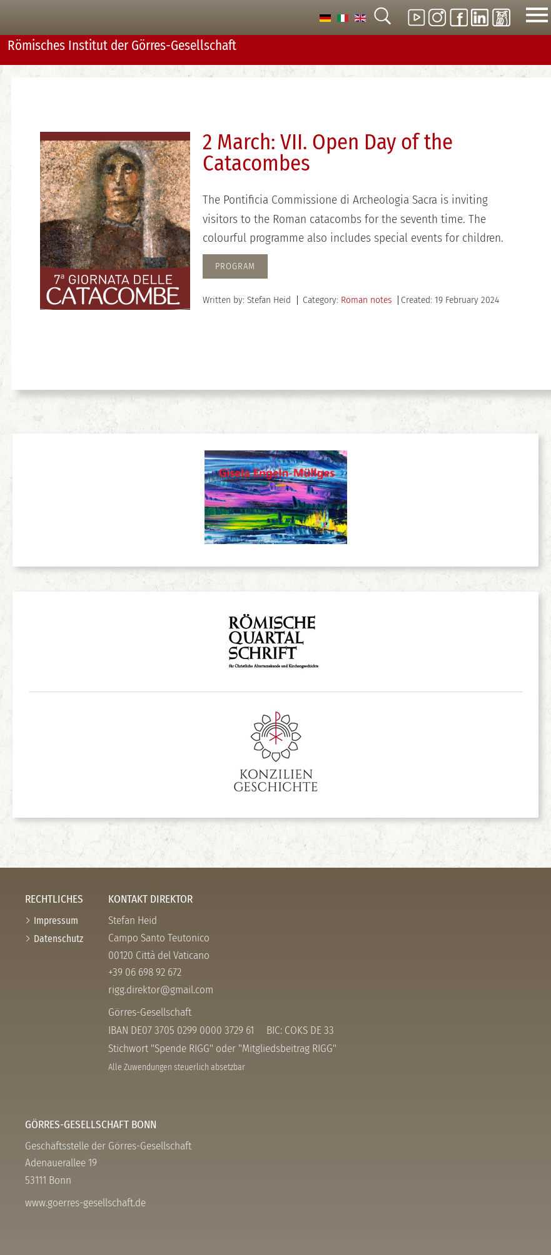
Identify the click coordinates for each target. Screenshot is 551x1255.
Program (235, 266)
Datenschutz (58, 939)
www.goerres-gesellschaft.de (85, 1202)
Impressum (56, 920)
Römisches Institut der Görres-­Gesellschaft (122, 45)
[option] (325, 17)
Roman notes (366, 299)
